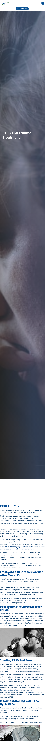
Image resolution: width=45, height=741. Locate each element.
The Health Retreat (33, 692)
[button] (42, 3)
